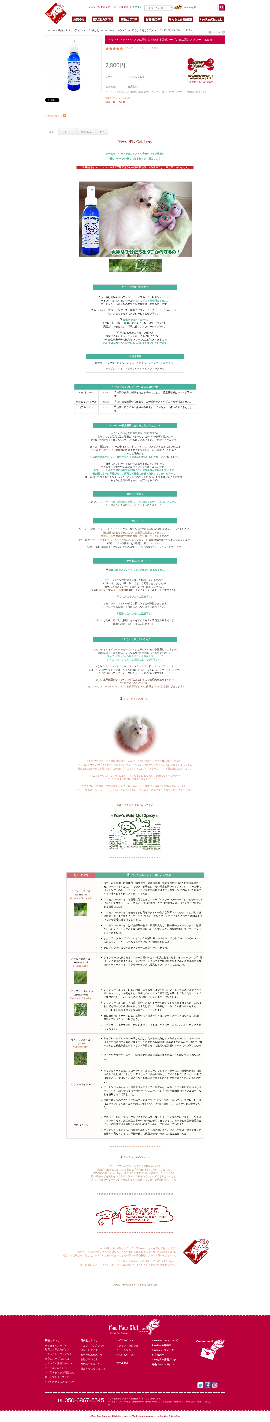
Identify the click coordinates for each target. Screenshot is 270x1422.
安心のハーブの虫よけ (87, 30)
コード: (109, 76)
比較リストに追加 (115, 102)
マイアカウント (124, 1340)
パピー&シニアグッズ (57, 1367)
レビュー (67, 132)
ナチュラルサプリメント (58, 1354)
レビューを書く (150, 48)
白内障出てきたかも (92, 1364)
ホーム (51, 30)
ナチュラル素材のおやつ (58, 1363)
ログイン (137, 7)
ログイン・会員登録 (127, 1345)
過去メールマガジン (163, 1364)
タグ (101, 132)
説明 (51, 132)
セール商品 (122, 1362)
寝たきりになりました (93, 1368)
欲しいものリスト (126, 1354)
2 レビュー (132, 48)
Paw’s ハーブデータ (163, 1350)
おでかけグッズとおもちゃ (59, 1381)
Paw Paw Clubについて (165, 1340)
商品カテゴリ (65, 30)
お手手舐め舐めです (92, 1354)
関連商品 (86, 132)
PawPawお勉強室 (161, 1345)
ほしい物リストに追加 (117, 97)
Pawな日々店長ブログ (164, 1359)
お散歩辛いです (89, 1359)
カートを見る (123, 1350)
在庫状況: (110, 86)
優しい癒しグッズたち (57, 1377)
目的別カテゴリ (89, 1340)
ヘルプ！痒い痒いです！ (94, 1345)
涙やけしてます (89, 1350)
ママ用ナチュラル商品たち (59, 1372)
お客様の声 (158, 1354)
